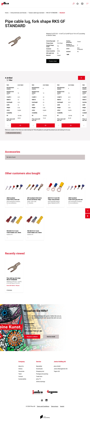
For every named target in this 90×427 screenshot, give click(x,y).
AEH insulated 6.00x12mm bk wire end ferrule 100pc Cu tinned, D (34, 199)
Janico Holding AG (60, 363)
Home (6, 13)
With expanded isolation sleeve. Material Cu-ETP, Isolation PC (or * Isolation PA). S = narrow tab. (54, 202)
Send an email (51, 338)
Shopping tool (40, 372)
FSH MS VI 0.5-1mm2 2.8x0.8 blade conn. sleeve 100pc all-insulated (34, 232)
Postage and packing (42, 375)
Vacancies (21, 372)
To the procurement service (13, 133)
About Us (21, 367)
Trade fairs (39, 378)
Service (38, 363)
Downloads (39, 370)
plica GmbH (57, 367)
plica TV (38, 380)
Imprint (62, 407)
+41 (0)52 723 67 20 (33, 332)
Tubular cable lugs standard (36, 13)
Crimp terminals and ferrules (18, 13)
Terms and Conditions (43, 407)
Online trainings (40, 383)
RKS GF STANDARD (51, 13)
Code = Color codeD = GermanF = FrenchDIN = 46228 (31, 202)
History (20, 370)
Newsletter (39, 367)
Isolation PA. (10, 234)
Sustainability (22, 380)
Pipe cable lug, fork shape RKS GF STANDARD (13, 278)
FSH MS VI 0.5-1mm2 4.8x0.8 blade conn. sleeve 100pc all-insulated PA (14, 232)
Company (21, 363)
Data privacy (54, 407)
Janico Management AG (60, 370)
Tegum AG (57, 372)
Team (20, 375)
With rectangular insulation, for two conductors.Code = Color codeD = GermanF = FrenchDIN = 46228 (13, 202)
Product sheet (53, 61)
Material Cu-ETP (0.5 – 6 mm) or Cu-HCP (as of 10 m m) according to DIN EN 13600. (14, 282)
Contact (20, 378)
